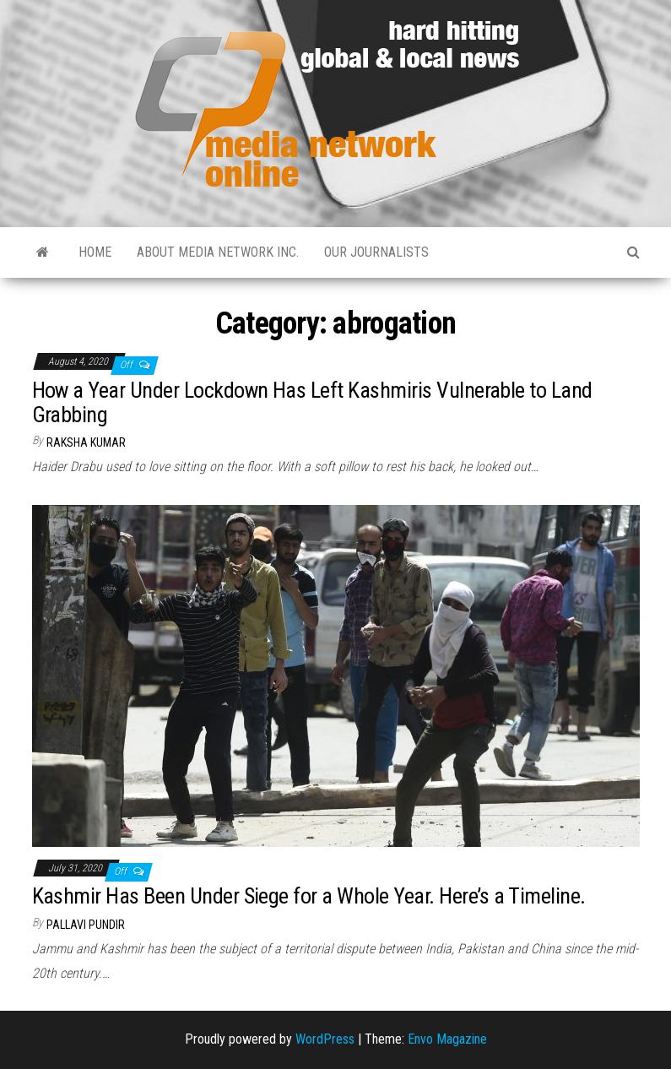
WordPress (324, 1039)
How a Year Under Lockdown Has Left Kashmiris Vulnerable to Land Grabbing (312, 402)
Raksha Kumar (86, 442)
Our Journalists (376, 252)
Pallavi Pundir (85, 924)
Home (94, 252)
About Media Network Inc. (218, 252)
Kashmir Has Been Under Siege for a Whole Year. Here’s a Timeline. (309, 896)
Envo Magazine (447, 1039)
